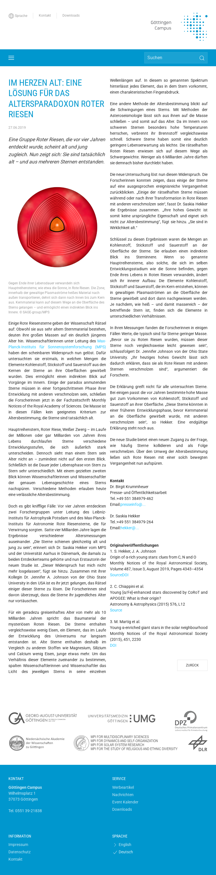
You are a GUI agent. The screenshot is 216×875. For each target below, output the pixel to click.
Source (116, 575)
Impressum (18, 844)
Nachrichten (123, 794)
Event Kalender (125, 802)
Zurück (192, 665)
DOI (125, 575)
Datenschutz (19, 852)
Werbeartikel (123, 787)
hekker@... (129, 528)
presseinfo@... (133, 504)
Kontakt (15, 859)
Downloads (122, 809)
